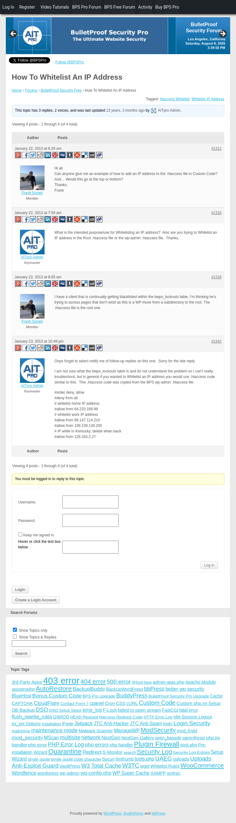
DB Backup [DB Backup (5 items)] (23, 710)
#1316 (216, 213)
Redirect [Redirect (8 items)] (92, 752)
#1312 (216, 148)
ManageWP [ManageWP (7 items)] (127, 730)
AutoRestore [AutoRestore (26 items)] (54, 688)
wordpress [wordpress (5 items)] (47, 773)
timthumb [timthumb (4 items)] (125, 759)
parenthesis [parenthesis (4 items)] (194, 737)
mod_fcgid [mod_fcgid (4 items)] (187, 730)
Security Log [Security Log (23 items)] (154, 751)
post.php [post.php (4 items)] (188, 744)
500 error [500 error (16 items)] (119, 681)
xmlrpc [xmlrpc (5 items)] (173, 773)
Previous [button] (13, 34)
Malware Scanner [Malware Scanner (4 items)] (96, 730)
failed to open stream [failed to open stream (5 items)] (139, 710)
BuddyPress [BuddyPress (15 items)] (132, 695)
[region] (118, 35)
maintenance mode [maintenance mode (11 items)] (54, 730)
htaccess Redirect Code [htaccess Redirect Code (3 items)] (121, 717)
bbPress (158, 813)
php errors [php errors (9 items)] (97, 745)
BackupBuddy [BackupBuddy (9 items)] (89, 689)
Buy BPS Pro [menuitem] (167, 7)
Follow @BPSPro (69, 62)
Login (20, 589)
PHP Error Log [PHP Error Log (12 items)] (66, 744)
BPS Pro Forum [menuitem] (86, 7)
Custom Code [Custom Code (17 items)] (157, 702)
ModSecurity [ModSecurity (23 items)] (158, 730)
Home (17, 90)
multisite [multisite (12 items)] (70, 737)
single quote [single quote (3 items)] (39, 759)
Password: (26, 521)
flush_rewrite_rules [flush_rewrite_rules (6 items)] (32, 716)
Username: (27, 502)
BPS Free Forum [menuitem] (119, 7)
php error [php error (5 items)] (37, 744)
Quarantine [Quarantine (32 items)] (64, 751)
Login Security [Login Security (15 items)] (191, 723)
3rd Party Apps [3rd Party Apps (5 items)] (27, 682)
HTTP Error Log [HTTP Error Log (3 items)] (158, 717)
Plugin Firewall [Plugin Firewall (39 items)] (156, 744)
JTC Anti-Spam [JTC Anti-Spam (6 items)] (146, 723)
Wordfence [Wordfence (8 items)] (24, 773)
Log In (209, 565)
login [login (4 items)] (167, 723)
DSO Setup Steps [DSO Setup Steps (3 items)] (65, 710)
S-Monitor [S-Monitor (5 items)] (113, 752)
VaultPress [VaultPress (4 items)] (69, 766)
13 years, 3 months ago (125, 111)
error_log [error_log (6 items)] (92, 710)
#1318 (216, 277)
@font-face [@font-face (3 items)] (142, 682)
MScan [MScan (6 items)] (51, 737)
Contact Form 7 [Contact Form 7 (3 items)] (74, 703)
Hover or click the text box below (39, 544)
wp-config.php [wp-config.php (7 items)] (96, 773)
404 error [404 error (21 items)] (93, 681)
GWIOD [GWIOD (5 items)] (61, 716)
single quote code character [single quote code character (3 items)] (76, 759)
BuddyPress (134, 813)
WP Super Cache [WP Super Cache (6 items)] (131, 773)
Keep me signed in (38, 535)
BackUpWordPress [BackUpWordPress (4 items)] (124, 689)
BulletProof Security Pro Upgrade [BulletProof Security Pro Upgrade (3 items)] (179, 696)
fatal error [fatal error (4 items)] (188, 710)
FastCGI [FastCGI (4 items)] (170, 710)
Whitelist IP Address (207, 99)
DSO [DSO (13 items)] (42, 709)
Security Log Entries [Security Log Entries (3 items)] (191, 752)
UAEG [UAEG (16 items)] (163, 758)
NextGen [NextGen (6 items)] (110, 737)
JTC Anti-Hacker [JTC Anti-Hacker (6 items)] (111, 723)
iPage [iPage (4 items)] (67, 723)
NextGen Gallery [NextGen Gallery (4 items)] (137, 737)
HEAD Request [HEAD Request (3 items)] (84, 717)
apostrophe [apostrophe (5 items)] (23, 689)
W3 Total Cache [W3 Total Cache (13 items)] (101, 765)
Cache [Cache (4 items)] (216, 696)
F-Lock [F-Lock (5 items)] (110, 710)
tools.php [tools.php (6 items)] (144, 758)
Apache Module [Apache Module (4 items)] (200, 682)
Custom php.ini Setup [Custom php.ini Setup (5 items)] (198, 703)
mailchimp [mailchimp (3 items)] (21, 731)
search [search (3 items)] (130, 752)
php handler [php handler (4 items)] (121, 744)
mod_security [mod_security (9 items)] (27, 738)
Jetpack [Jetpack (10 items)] (83, 723)
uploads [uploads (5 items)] (181, 758)
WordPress (112, 813)
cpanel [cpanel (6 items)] (97, 703)
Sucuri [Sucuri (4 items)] (108, 759)
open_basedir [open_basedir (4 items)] (168, 737)
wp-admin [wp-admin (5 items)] (70, 773)
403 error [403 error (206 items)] (61, 680)
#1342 (216, 341)
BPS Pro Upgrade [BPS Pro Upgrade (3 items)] (99, 696)
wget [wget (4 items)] (144, 766)
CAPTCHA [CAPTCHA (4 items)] (22, 703)
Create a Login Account (35, 600)
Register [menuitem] (27, 7)
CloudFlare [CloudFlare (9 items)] (46, 703)
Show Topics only (33, 630)
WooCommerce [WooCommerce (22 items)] (202, 765)
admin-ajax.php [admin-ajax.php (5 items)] (169, 682)
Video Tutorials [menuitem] (55, 7)
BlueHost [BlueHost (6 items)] (21, 695)
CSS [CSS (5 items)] (120, 703)
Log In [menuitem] (8, 7)
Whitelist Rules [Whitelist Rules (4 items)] (165, 766)
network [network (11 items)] (90, 737)
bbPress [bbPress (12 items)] (154, 689)
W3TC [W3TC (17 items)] (130, 765)
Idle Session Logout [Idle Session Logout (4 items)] (192, 716)
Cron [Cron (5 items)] (110, 703)
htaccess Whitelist (175, 99)
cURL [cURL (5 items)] (132, 703)
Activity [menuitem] (145, 7)
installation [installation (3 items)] (51, 724)
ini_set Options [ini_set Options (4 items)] (26, 723)
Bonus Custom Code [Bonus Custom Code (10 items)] (57, 696)
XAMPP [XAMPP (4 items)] (158, 773)
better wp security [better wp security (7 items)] (185, 689)
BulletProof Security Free (61, 90)
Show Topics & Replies (38, 637)
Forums (31, 90)
